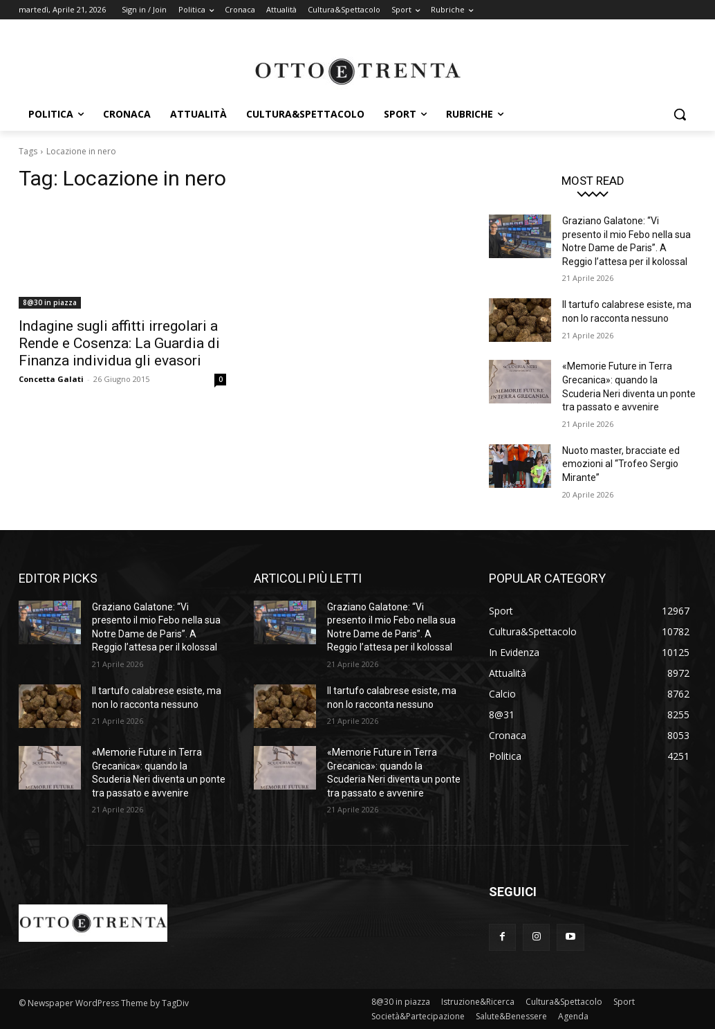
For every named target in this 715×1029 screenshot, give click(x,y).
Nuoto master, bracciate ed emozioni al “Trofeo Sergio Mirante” (621, 464)
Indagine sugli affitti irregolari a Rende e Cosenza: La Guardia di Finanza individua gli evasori (119, 343)
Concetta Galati (51, 379)
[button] (679, 114)
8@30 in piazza (50, 302)
